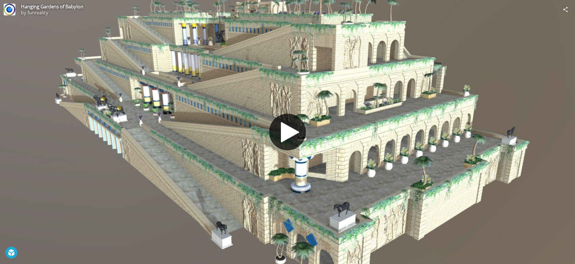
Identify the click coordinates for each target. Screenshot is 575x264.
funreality (38, 12)
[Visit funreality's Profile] (9, 9)
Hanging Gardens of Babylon (52, 6)
